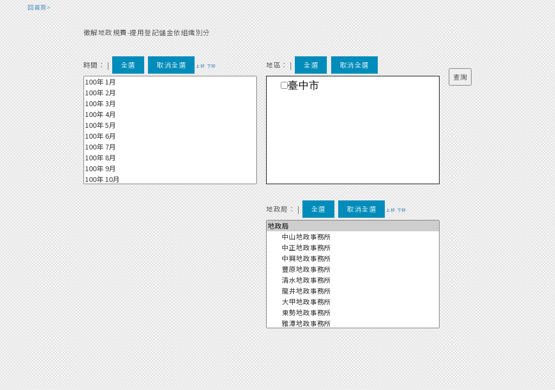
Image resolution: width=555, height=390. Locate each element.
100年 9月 (170, 168)
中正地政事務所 (353, 247)
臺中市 (304, 85)
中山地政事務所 (353, 236)
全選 (128, 65)
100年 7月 (170, 146)
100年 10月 (170, 179)
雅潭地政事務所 (353, 323)
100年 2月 (170, 92)
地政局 (353, 225)
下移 (211, 66)
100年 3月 (170, 103)
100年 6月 (170, 136)
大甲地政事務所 (353, 301)
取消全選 (171, 65)
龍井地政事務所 (353, 290)
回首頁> (39, 7)
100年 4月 (170, 114)
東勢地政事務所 (353, 312)
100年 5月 (170, 125)
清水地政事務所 (353, 280)
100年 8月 (170, 157)
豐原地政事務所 (353, 269)
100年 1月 (170, 81)
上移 (200, 66)
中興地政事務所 (353, 258)
